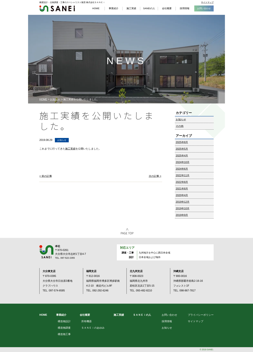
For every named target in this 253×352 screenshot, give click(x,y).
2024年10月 (182, 162)
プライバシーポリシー (201, 314)
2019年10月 (182, 208)
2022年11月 (182, 175)
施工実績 (70, 148)
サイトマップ (207, 2)
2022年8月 (182, 182)
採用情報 (167, 321)
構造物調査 (64, 327)
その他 (179, 126)
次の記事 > (155, 176)
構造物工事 (64, 334)
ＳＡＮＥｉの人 (142, 314)
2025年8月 (182, 142)
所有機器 (86, 321)
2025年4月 (182, 155)
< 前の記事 (45, 176)
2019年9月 (182, 215)
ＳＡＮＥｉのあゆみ (93, 327)
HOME (43, 99)
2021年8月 (182, 188)
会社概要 (85, 314)
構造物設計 (64, 321)
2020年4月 (182, 195)
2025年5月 (182, 148)
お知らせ (55, 99)
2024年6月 (182, 168)
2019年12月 (182, 201)
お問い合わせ (169, 314)
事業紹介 (61, 314)
